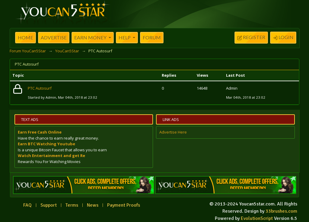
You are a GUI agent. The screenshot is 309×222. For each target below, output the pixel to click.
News (92, 205)
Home (25, 37)
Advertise (54, 37)
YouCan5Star (67, 51)
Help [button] (125, 37)
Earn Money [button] (90, 37)
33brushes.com (281, 211)
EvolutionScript (257, 218)
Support (48, 205)
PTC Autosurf (40, 88)
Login (283, 38)
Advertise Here (173, 132)
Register (251, 38)
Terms (71, 205)
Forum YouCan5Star (28, 51)
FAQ (27, 205)
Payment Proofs (123, 205)
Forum (152, 37)
